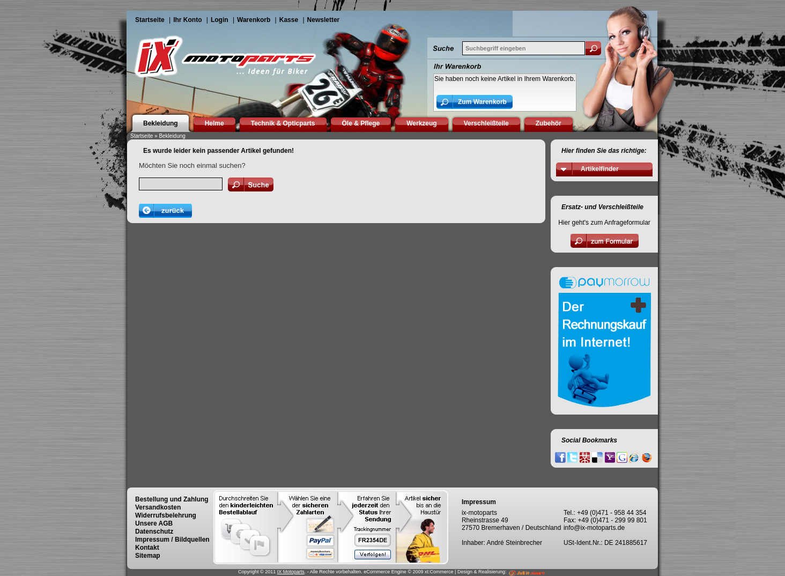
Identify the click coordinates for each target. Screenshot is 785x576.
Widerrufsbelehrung (165, 515)
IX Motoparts (291, 571)
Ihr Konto (187, 20)
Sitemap (147, 555)
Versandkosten (158, 507)
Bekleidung (172, 136)
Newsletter (323, 20)
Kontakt (147, 547)
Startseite (150, 20)
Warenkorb (253, 20)
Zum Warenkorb (482, 102)
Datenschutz (154, 531)
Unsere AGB (154, 523)
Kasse (288, 20)
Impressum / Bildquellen (172, 539)
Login (219, 20)
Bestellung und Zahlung (172, 499)
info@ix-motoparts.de (594, 527)
